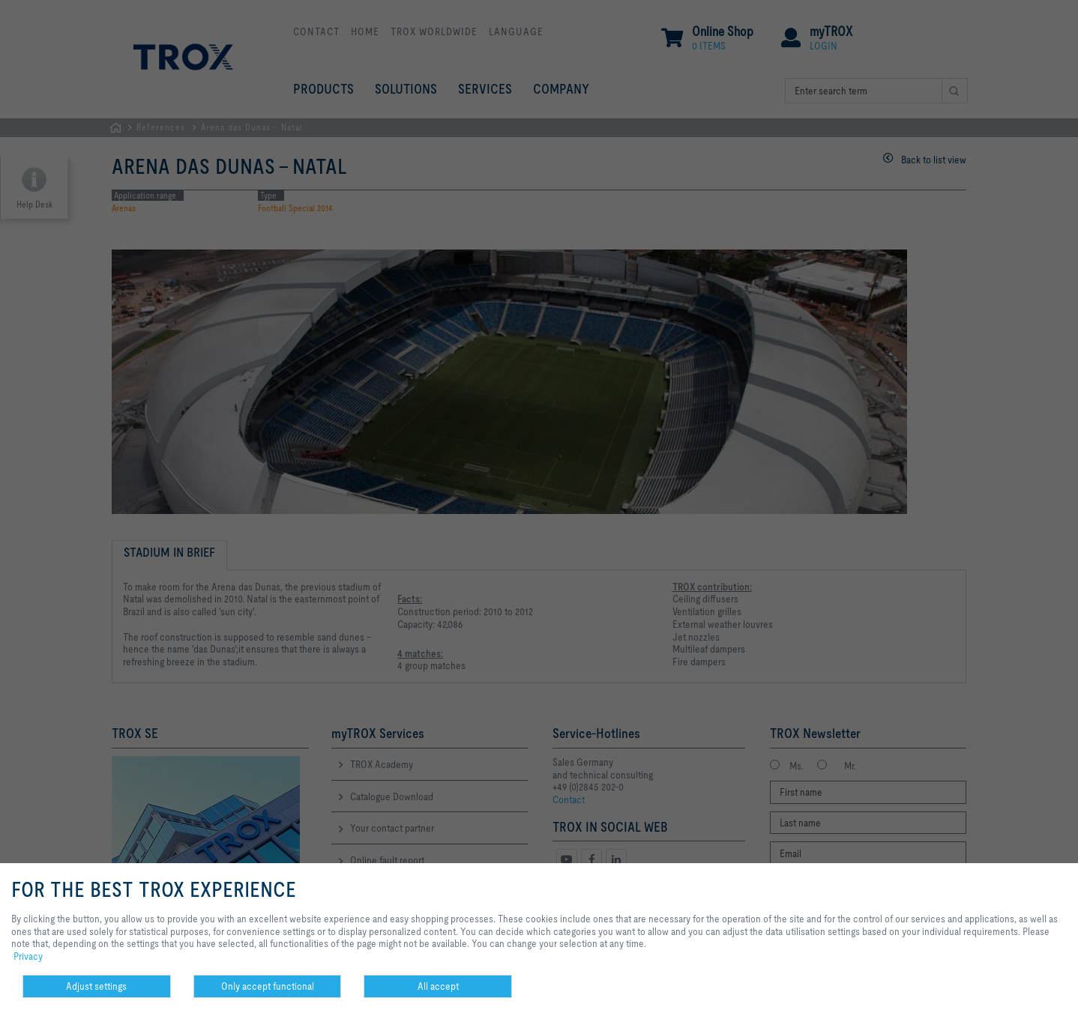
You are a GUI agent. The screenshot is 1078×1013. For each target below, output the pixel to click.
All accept (438, 986)
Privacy (28, 956)
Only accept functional (267, 986)
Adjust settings (96, 986)
